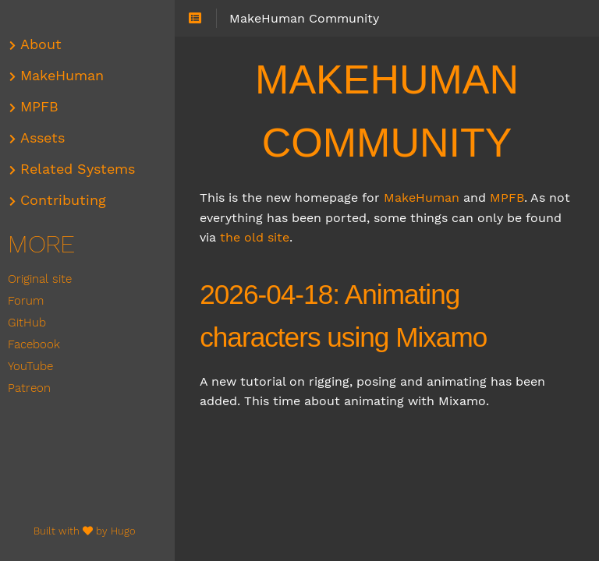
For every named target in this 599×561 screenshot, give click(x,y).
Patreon (33, 388)
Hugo (127, 531)
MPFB (511, 197)
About (45, 44)
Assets (47, 138)
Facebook (38, 344)
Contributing (68, 200)
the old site (299, 237)
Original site (44, 279)
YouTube (35, 366)
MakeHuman (426, 197)
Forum (30, 301)
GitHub (31, 323)
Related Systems (82, 169)
